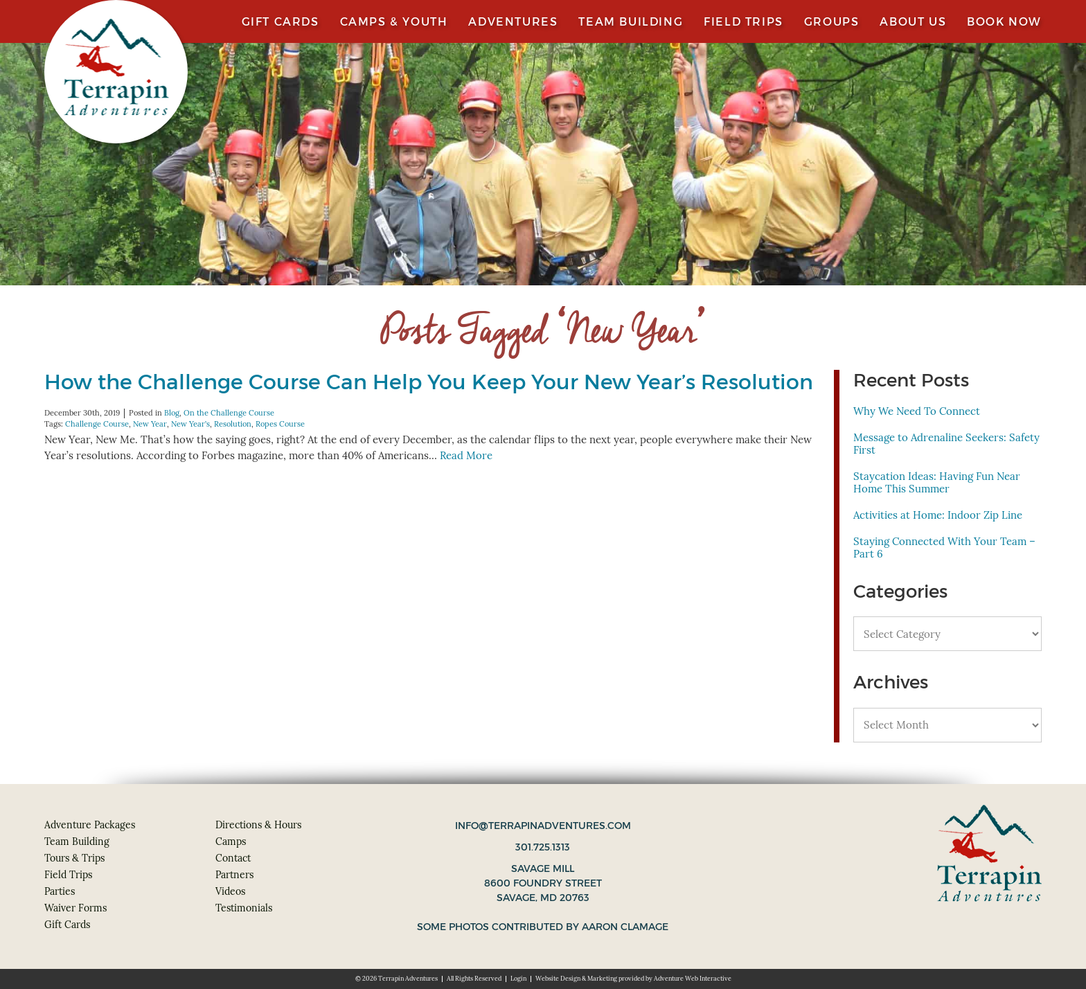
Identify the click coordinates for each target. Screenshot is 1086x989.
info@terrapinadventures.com (543, 825)
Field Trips (743, 21)
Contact (233, 858)
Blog (171, 413)
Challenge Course (97, 424)
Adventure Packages (89, 825)
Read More (466, 455)
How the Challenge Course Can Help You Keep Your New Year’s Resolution (428, 382)
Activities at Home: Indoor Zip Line (937, 515)
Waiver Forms (75, 908)
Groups (832, 21)
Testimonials (243, 908)
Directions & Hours (258, 825)
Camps (230, 841)
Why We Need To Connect (916, 411)
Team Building (630, 21)
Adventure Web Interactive (692, 978)
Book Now (1004, 21)
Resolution (232, 424)
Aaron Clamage (625, 926)
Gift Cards (280, 21)
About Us (913, 21)
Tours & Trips (74, 858)
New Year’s (190, 424)
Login (518, 978)
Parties (59, 891)
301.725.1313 (542, 847)
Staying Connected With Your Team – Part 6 (944, 547)
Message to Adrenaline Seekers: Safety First (946, 443)
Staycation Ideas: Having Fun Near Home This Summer (936, 482)
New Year (150, 424)
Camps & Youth (394, 21)
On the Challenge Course (229, 413)
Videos (230, 891)
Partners (234, 874)
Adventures (513, 21)
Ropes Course (280, 424)
